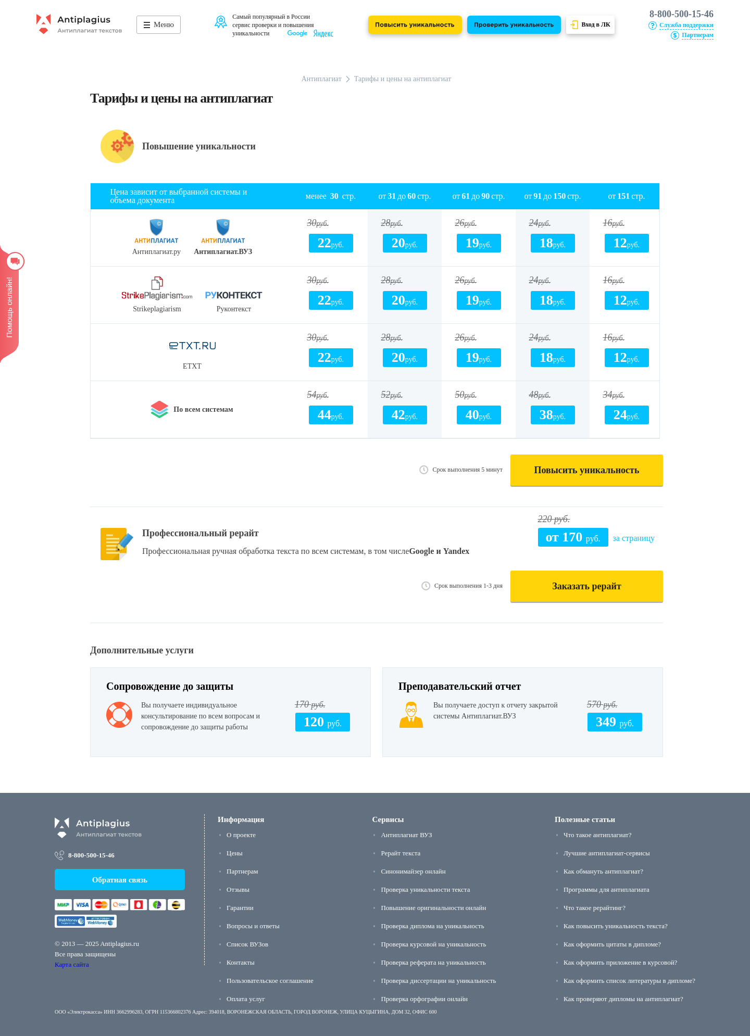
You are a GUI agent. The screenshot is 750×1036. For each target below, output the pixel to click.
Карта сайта (72, 964)
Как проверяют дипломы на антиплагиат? (623, 999)
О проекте (241, 835)
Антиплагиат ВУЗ (406, 835)
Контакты (241, 962)
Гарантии (240, 908)
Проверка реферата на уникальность (433, 962)
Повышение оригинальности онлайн (433, 908)
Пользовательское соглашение (270, 980)
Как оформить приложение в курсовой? (620, 962)
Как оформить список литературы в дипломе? (629, 980)
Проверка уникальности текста (425, 889)
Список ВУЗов (247, 944)
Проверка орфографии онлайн (424, 999)
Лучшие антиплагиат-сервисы (607, 853)
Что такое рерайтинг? (595, 908)
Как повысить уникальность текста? (616, 926)
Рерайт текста (400, 853)
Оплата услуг (246, 999)
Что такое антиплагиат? (597, 835)
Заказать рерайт (586, 586)
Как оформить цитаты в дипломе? (612, 944)
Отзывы (238, 889)
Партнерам (242, 871)
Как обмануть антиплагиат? (603, 871)
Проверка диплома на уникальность (432, 926)
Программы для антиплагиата (606, 889)
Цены (235, 853)
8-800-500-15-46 (681, 14)
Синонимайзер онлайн (413, 871)
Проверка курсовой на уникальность (433, 944)
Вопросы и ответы (253, 926)
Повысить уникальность (587, 470)
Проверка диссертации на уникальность (438, 980)
